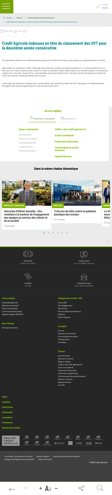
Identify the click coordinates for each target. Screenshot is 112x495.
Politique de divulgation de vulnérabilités (19, 459)
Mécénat (61, 314)
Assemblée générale (10, 302)
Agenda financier (64, 382)
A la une (61, 330)
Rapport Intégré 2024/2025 (12, 314)
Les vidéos (62, 342)
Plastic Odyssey (64, 317)
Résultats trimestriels (10, 305)
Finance (18, 18)
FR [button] (25, 488)
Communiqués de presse (12, 311)
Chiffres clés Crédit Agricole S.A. (70, 364)
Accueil (7, 18)
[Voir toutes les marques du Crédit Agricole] (56, 440)
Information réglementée (68, 373)
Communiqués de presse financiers (39, 18)
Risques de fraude (45, 459)
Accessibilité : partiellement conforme (18, 456)
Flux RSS (61, 385)
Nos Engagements (65, 305)
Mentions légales (43, 456)
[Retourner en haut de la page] (108, 243)
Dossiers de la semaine (67, 333)
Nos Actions (62, 308)
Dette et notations (65, 379)
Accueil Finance (64, 356)
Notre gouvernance (9, 327)
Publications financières (67, 370)
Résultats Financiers (66, 358)
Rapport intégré (64, 361)
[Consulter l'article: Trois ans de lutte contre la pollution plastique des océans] (76, 201)
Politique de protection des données (66, 456)
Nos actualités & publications (69, 311)
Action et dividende (9, 308)
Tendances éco (64, 339)
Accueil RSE (62, 302)
